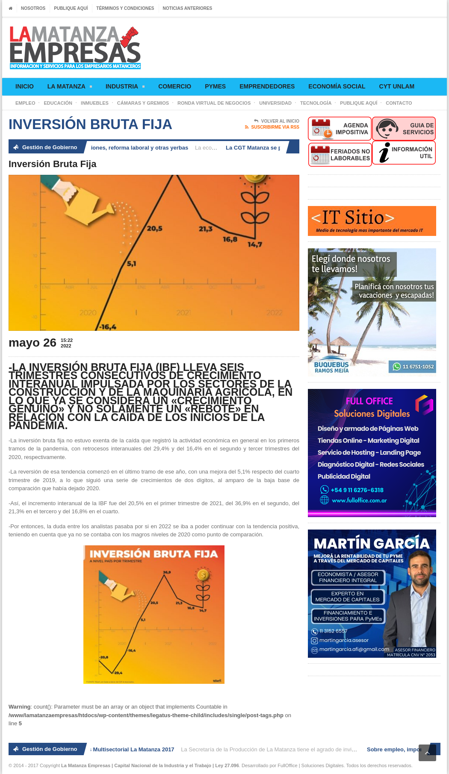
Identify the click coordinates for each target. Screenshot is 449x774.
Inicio (24, 86)
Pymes (215, 86)
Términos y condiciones (125, 8)
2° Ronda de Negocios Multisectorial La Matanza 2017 (105, 749)
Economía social (336, 86)
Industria (125, 88)
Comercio (174, 86)
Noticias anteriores (188, 8)
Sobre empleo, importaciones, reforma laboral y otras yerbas (109, 147)
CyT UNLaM (396, 86)
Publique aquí (71, 8)
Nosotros (33, 8)
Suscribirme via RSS (272, 127)
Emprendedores (267, 86)
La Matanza (69, 88)
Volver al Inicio (276, 121)
